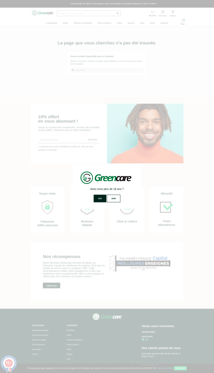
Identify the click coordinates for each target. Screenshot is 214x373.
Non (114, 198)
